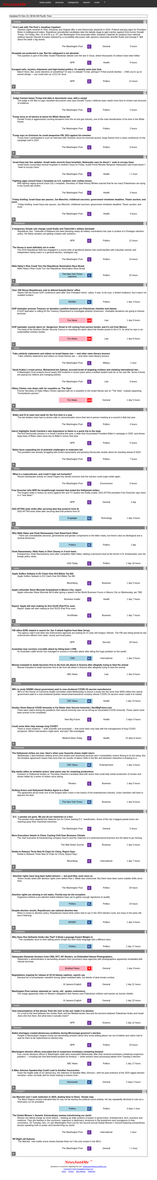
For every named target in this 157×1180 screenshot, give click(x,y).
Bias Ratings (80, 1171)
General (106, 46)
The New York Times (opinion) (72, 275)
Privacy (71, 1171)
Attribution (91, 1171)
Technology (106, 518)
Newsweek (72, 1082)
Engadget (72, 518)
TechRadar (72, 615)
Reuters (72, 783)
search (86, 2)
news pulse (45, 2)
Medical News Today (72, 738)
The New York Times (72, 802)
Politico (72, 545)
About (64, 1171)
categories (73, 2)
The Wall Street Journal (72, 845)
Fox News (72, 320)
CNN (72, 658)
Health (106, 62)
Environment (106, 483)
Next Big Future (72, 719)
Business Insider (72, 599)
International (106, 658)
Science (106, 1023)
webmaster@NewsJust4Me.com (94, 1167)
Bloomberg (72, 583)
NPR (72, 62)
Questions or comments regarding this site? (66, 1167)
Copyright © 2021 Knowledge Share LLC (78, 1169)
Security (106, 642)
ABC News (72, 674)
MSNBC (72, 302)
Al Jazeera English (72, 984)
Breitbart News (72, 968)
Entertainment (106, 765)
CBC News (72, 701)
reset (97, 2)
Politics (106, 81)
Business (106, 583)
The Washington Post (72, 46)
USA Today (72, 563)
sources (59, 2)
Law (106, 320)
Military (106, 363)
